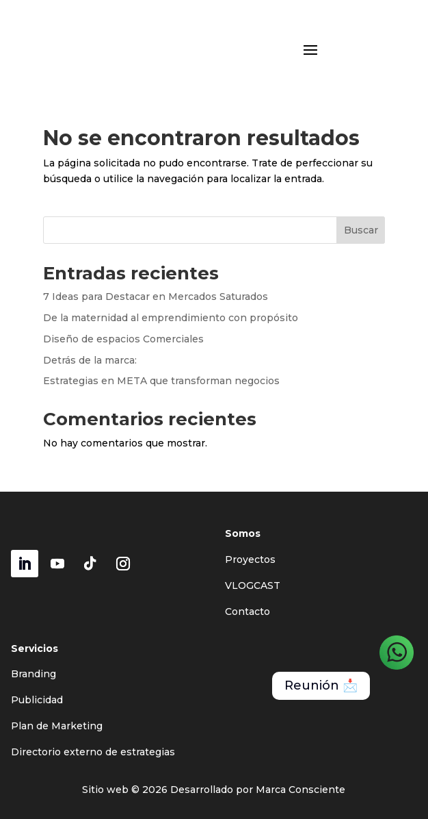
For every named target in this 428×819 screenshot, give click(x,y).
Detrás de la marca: (90, 360)
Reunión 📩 (321, 685)
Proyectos (250, 559)
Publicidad (37, 700)
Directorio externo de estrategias (93, 752)
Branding (33, 674)
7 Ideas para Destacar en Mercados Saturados (155, 296)
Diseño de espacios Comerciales (123, 339)
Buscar (361, 230)
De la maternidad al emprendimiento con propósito (170, 318)
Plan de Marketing (57, 726)
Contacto (247, 611)
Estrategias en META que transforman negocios (161, 381)
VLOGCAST (252, 585)
